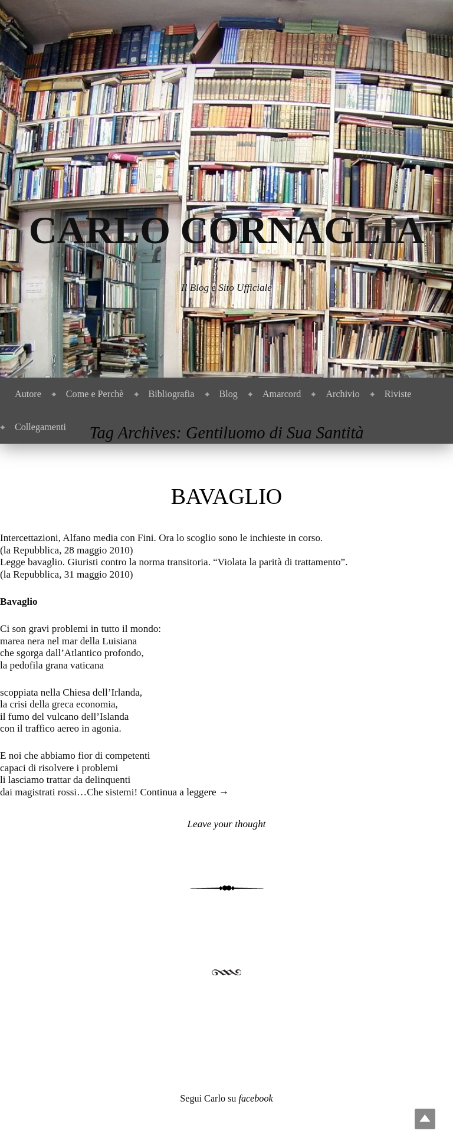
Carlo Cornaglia (227, 229)
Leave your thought (227, 824)
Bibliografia (172, 394)
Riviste (398, 394)
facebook (255, 1098)
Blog (228, 394)
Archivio (342, 394)
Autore (28, 394)
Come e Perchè (95, 394)
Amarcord (281, 394)
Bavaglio (227, 496)
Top (425, 1119)
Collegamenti (40, 427)
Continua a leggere (184, 792)
